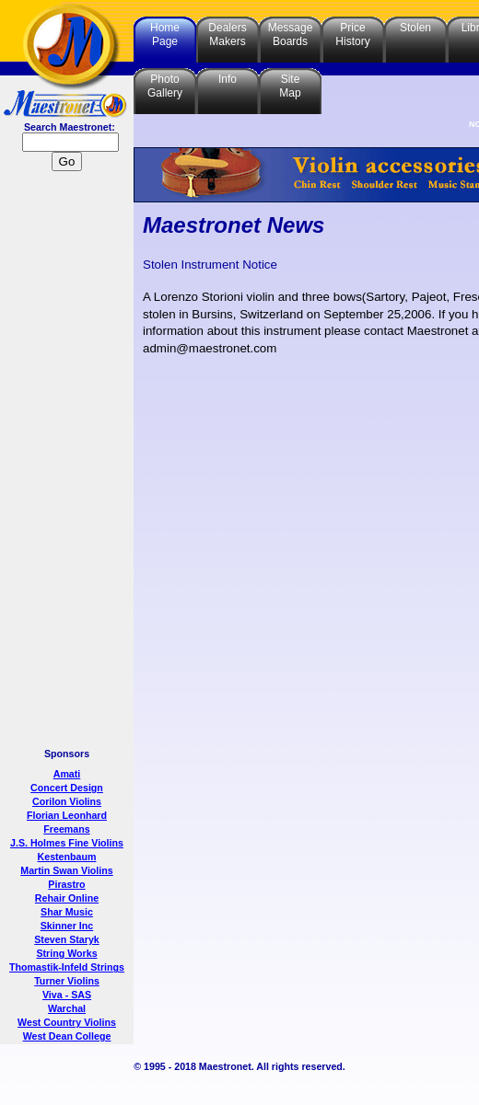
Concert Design (66, 787)
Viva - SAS (66, 994)
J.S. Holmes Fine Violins (66, 842)
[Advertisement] (67, 462)
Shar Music (67, 911)
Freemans (66, 829)
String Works (66, 953)
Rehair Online (67, 898)
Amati (67, 773)
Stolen (415, 27)
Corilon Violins (66, 801)
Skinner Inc (67, 925)
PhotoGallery (164, 86)
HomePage (165, 34)
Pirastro (66, 884)
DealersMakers (227, 34)
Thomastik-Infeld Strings (66, 967)
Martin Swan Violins (66, 870)
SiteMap (289, 86)
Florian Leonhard (67, 815)
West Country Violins (67, 1022)
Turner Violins (66, 980)
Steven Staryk (66, 939)
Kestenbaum (67, 856)
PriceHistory (352, 34)
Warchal (67, 1008)
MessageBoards (290, 34)
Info (227, 79)
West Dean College (67, 1036)
